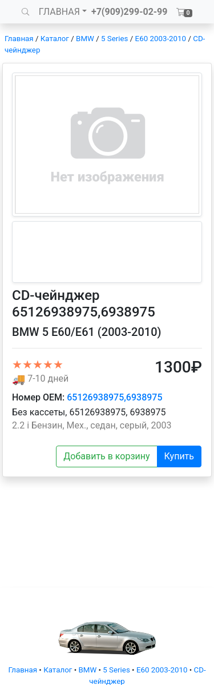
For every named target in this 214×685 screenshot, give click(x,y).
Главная (19, 38)
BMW (85, 38)
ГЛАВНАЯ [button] (59, 11)
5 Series (114, 38)
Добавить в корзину (106, 456)
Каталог (55, 38)
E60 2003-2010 (160, 38)
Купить (179, 456)
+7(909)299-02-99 (129, 11)
